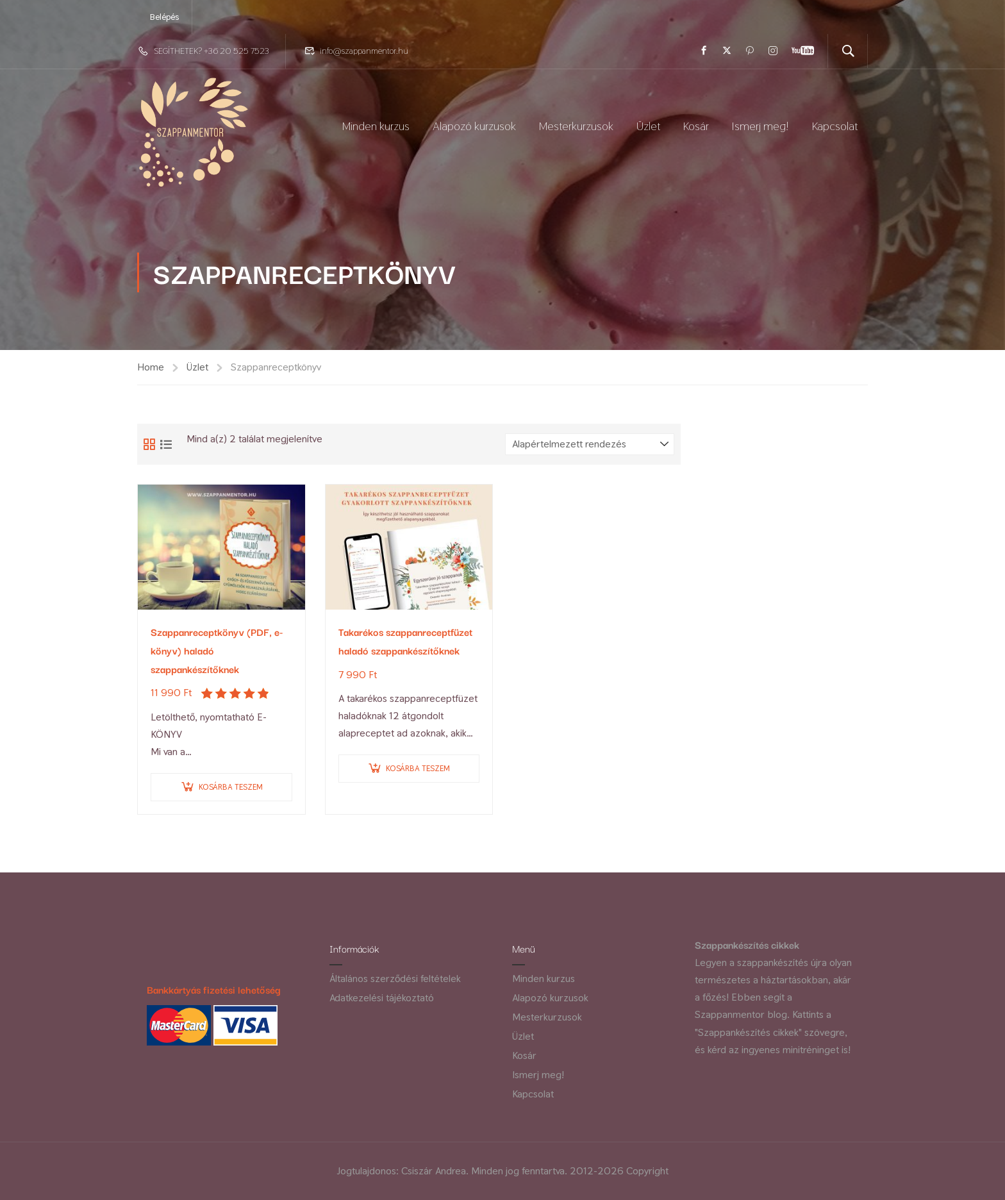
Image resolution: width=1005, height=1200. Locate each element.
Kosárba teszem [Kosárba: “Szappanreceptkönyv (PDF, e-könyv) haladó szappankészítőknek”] (231, 786)
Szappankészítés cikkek (747, 944)
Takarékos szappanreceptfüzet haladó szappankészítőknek (405, 641)
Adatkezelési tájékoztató (381, 997)
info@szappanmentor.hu (364, 50)
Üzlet (648, 126)
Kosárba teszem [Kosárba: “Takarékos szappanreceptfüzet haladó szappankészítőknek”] (418, 768)
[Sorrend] (589, 444)
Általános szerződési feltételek (395, 978)
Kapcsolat (835, 126)
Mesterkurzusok (576, 126)
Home (150, 367)
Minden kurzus (376, 126)
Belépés (164, 16)
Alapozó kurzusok (474, 126)
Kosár (696, 126)
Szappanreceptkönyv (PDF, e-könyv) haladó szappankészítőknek (217, 650)
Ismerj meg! (760, 126)
